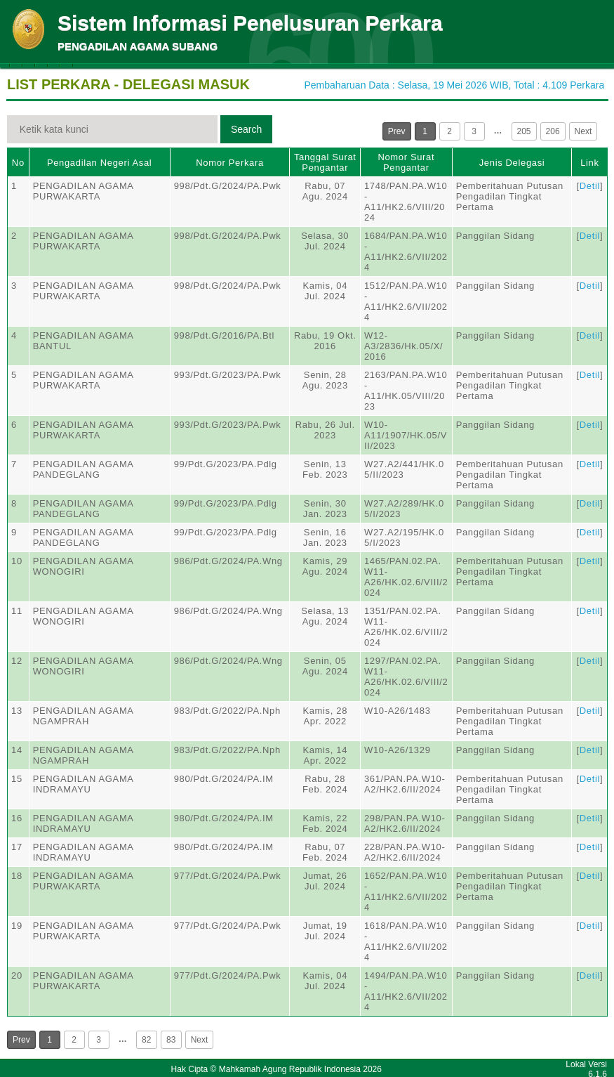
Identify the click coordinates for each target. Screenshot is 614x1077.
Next (583, 131)
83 (170, 1040)
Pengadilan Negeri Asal (99, 162)
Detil (590, 186)
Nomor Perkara (230, 162)
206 (553, 131)
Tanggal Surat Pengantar (325, 162)
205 (524, 131)
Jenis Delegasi (512, 162)
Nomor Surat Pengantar (406, 162)
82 (146, 1040)
